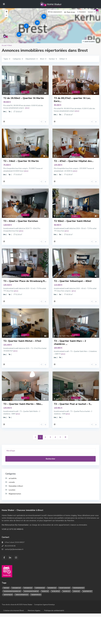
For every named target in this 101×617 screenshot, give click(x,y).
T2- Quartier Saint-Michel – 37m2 (22, 343)
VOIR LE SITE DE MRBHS (12, 532)
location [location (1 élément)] (45, 595)
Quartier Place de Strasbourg (15, 278)
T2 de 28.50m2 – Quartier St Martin (23, 98)
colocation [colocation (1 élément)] (28, 591)
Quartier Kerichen (62, 93)
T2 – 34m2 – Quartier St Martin (21, 161)
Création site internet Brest (13, 614)
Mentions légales (34, 614)
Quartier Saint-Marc (63, 338)
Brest (23, 93)
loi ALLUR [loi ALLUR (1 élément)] (55, 595)
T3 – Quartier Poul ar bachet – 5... (73, 406)
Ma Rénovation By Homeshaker (15, 528)
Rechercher (50, 462)
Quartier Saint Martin (12, 93)
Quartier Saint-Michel (63, 217)
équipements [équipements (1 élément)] (36, 598)
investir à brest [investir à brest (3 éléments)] (65, 591)
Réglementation (15, 497)
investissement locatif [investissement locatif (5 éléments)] (31, 595)
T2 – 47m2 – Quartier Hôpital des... (73, 161)
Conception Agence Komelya (44, 608)
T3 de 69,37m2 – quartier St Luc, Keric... (72, 100)
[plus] (27, 108)
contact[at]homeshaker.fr (14, 553)
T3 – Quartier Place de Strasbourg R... (24, 282)
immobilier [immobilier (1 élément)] (52, 591)
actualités (13, 482)
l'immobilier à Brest (16, 489)
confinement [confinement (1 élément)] (40, 591)
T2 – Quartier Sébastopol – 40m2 (73, 282)
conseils (12, 486)
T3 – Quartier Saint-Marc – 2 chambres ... (70, 345)
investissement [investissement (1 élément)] (78, 591)
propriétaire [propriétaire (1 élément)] (87, 595)
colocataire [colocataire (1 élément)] (16, 591)
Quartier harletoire (62, 157)
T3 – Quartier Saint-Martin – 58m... (23, 406)
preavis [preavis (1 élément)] (76, 595)
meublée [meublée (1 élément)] (66, 595)
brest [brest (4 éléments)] (6, 591)
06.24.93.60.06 (10, 549)
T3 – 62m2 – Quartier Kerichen (20, 222)
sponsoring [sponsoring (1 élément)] (8, 598)
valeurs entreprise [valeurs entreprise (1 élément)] (22, 598)
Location (12, 493)
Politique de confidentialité (54, 614)
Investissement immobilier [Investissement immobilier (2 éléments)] (12, 595)
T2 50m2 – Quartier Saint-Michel (72, 222)
